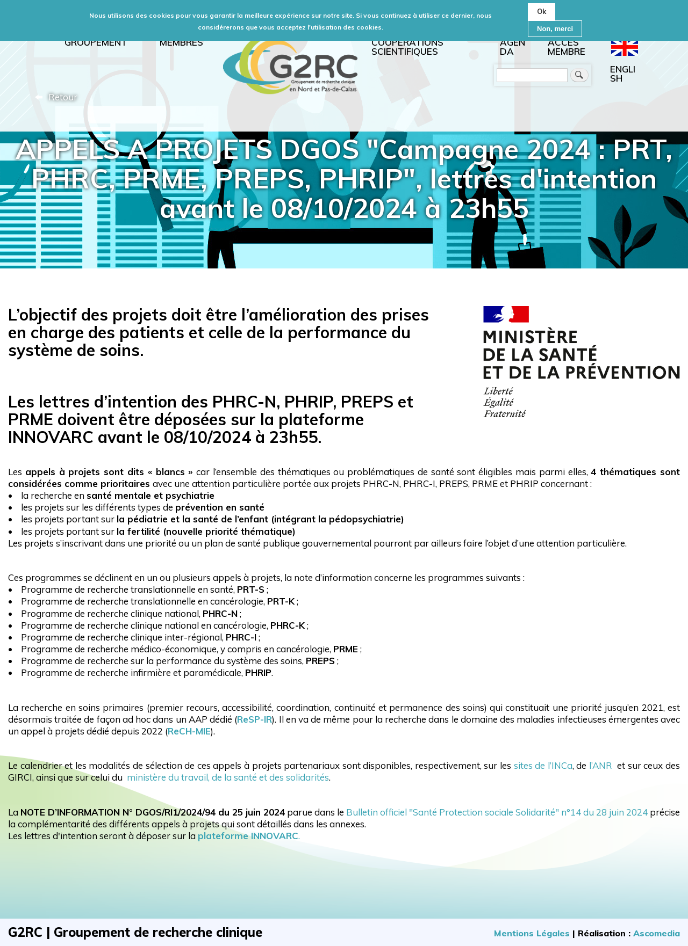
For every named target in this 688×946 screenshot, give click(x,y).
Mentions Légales (532, 933)
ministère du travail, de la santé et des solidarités (226, 777)
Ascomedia (656, 933)
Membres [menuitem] (181, 42)
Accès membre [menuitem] (566, 47)
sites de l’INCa (543, 765)
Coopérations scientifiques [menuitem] (407, 47)
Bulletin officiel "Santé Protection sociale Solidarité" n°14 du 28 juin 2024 (496, 812)
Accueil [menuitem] (289, 65)
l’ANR (600, 765)
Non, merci (555, 25)
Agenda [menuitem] (512, 47)
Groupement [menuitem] (95, 42)
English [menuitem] (622, 73)
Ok (541, 8)
